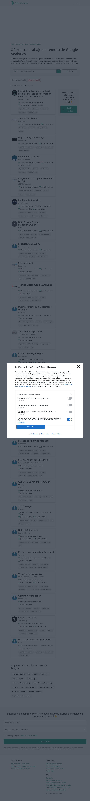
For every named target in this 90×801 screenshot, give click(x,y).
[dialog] (45, 400)
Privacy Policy (56, 434)
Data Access (45, 434)
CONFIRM (30, 427)
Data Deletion (34, 434)
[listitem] (45, 394)
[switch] (69, 398)
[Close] (79, 367)
